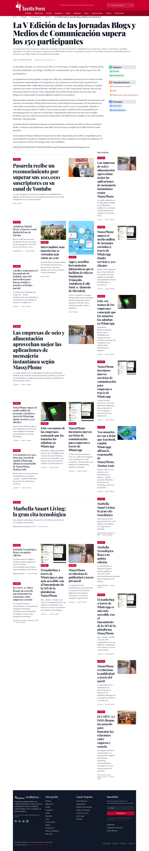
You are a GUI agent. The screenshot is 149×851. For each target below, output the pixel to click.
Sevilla (49, 13)
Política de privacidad (122, 820)
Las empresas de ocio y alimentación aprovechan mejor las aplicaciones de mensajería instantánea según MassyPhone (106, 179)
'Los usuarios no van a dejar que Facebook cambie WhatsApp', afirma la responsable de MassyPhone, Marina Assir (24, 462)
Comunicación (97, 13)
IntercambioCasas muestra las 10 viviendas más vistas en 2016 (52, 252)
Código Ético (80, 804)
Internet (47, 17)
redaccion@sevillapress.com (38, 845)
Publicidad (110, 825)
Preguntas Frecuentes (115, 828)
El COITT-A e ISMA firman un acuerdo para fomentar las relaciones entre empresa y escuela (23, 593)
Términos (123, 843)
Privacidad (106, 843)
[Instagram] (23, 821)
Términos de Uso (82, 813)
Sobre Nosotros (81, 801)
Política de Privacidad (83, 807)
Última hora (39, 13)
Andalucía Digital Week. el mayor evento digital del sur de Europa (25, 231)
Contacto (79, 819)
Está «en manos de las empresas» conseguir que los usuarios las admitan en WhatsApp (53, 437)
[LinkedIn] (27, 821)
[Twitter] (19, 821)
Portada (28, 13)
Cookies (115, 843)
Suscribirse (121, 813)
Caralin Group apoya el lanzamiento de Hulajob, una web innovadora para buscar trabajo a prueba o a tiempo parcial (25, 279)
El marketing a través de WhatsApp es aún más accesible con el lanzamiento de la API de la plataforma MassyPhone (52, 582)
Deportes (77, 13)
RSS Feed (48, 834)
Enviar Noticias (112, 831)
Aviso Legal (80, 816)
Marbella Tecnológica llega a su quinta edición (24, 552)
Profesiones (119, 13)
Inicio (15, 17)
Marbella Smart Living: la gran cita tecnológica (106, 509)
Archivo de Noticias (52, 831)
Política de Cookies (83, 810)
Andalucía (58, 13)
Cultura (108, 13)
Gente (68, 13)
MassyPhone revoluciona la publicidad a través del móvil (81, 575)
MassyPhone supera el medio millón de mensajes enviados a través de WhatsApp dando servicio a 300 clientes (25, 415)
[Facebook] (16, 821)
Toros (86, 13)
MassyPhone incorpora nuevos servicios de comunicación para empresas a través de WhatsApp (80, 439)
